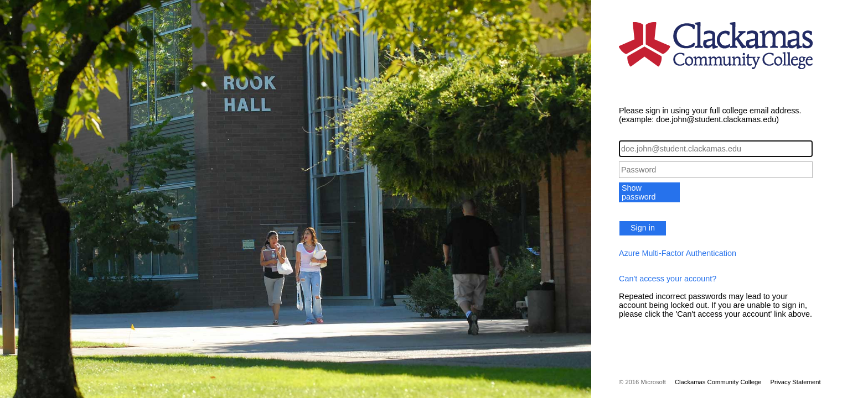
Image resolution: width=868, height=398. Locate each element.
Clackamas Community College (718, 382)
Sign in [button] (643, 227)
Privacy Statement (795, 382)
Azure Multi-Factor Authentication (677, 253)
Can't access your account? (667, 278)
